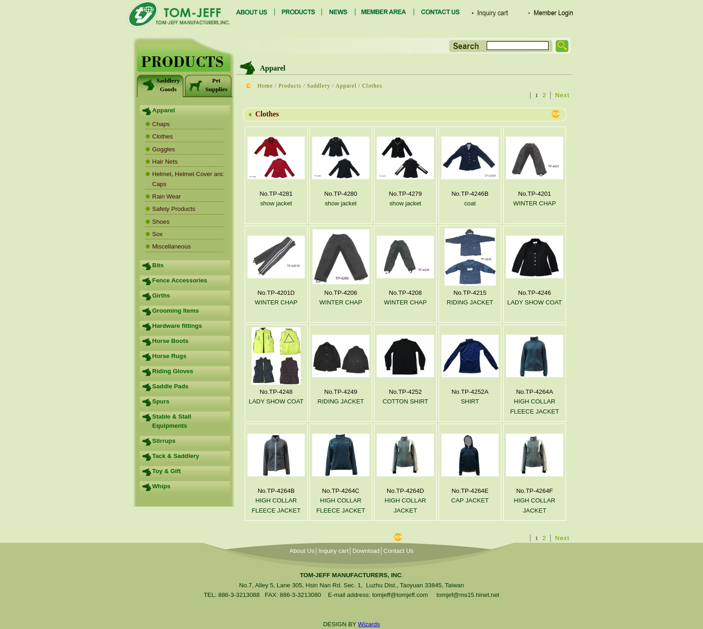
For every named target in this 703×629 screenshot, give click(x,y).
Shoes (161, 221)
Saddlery (318, 86)
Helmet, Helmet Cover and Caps (188, 179)
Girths (161, 295)
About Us (301, 550)
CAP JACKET (470, 500)
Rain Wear (166, 196)
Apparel (163, 110)
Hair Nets (165, 161)
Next (562, 95)
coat (470, 203)
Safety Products (173, 208)
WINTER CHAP (534, 203)
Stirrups (164, 440)
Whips (161, 486)
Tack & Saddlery (175, 455)
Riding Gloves (172, 371)
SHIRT (470, 401)
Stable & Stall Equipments (171, 421)
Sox (157, 234)
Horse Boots (170, 340)
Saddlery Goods (160, 85)
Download (365, 550)
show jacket (276, 203)
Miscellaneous (171, 246)
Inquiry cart (334, 550)
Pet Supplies (208, 85)
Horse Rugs (169, 356)
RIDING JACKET (470, 302)
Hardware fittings (177, 325)
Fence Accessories (179, 280)
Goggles (163, 149)
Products (290, 86)
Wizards (369, 624)
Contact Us (399, 550)
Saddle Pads (170, 386)
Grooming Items (175, 310)
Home (265, 86)
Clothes (162, 136)
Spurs (161, 401)
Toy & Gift (166, 471)
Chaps (161, 124)
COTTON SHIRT (405, 401)
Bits (158, 265)
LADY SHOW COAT (534, 302)
